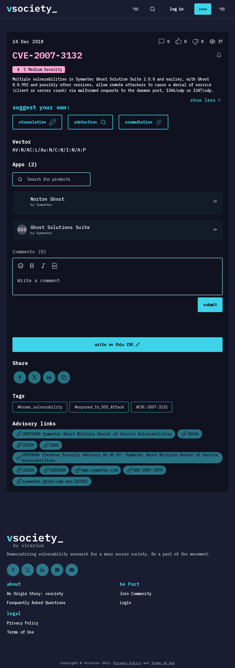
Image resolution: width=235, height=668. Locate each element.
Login (125, 602)
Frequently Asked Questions (36, 602)
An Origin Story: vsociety (35, 593)
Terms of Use (20, 632)
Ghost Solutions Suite (60, 227)
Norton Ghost (47, 199)
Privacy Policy (22, 623)
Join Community (135, 593)
